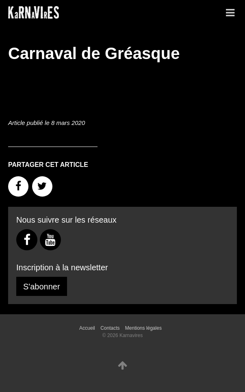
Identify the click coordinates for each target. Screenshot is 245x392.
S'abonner (41, 286)
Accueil (87, 328)
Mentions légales (143, 328)
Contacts (109, 328)
